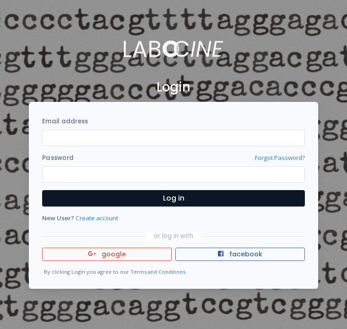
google (107, 254)
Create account (97, 218)
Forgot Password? (280, 158)
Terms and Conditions (157, 271)
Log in (173, 198)
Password (58, 158)
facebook (240, 254)
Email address (65, 121)
